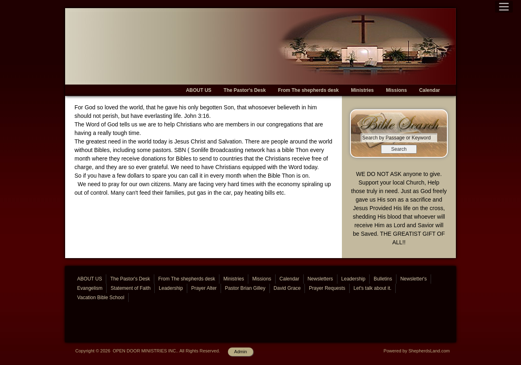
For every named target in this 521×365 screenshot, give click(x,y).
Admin (240, 351)
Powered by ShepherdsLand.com (416, 350)
